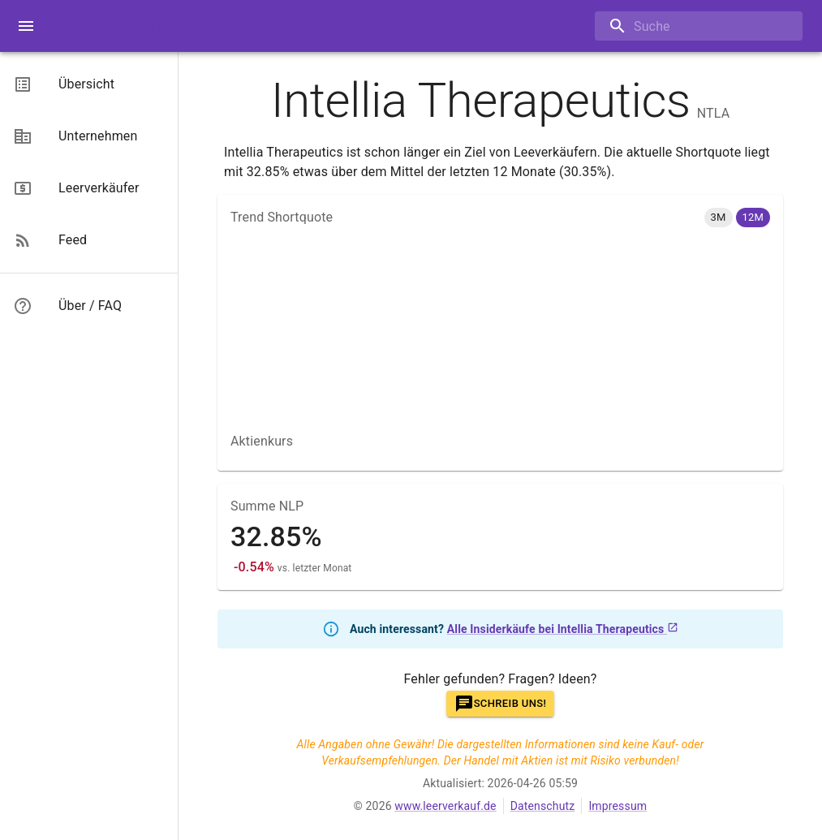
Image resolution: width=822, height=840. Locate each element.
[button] (718, 217)
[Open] (802, 26)
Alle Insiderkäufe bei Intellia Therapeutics (562, 628)
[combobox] (686, 26)
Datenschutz (542, 805)
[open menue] (26, 26)
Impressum (617, 805)
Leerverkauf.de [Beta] (121, 26)
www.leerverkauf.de (445, 805)
